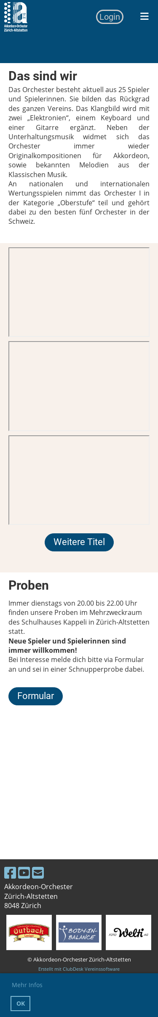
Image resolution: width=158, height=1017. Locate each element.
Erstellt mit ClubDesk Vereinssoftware (79, 969)
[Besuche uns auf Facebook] (10, 872)
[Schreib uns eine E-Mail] (38, 872)
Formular (35, 696)
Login (109, 17)
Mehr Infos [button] (27, 985)
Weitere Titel (79, 542)
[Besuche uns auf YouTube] (24, 872)
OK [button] (20, 1003)
